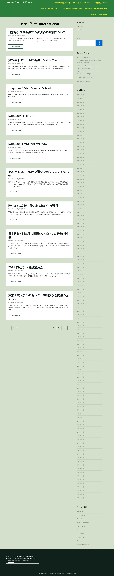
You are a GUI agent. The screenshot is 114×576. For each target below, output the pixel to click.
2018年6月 (80, 216)
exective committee (83, 522)
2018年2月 (80, 219)
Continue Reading (15, 46)
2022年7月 (80, 161)
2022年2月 (80, 164)
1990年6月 (80, 450)
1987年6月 (80, 461)
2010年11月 (81, 318)
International (81, 526)
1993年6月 (80, 439)
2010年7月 (80, 326)
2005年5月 (80, 380)
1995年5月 (80, 432)
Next (64, 327)
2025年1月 (80, 117)
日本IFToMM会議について (62, 3)
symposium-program (83, 544)
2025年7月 (80, 106)
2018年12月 (81, 208)
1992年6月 (80, 443)
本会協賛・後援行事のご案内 (49, 8)
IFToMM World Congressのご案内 (71, 8)
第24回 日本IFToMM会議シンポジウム (32, 60)
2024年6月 (80, 124)
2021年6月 (80, 172)
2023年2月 (80, 150)
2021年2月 (80, 179)
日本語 (82, 30)
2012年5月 (80, 300)
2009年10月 (81, 329)
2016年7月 (80, 241)
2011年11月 (81, 307)
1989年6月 (80, 454)
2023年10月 (81, 135)
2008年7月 (80, 347)
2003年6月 (80, 399)
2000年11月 (81, 413)
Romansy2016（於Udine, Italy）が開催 (33, 205)
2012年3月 (80, 304)
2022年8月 (80, 157)
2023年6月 (80, 139)
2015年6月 (80, 260)
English (82, 26)
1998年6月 (80, 421)
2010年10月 (81, 322)
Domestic (80, 519)
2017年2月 (80, 230)
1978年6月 (80, 494)
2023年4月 (80, 146)
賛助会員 (93, 14)
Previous (15, 327)
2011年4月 (80, 315)
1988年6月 (80, 457)
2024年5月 (80, 128)
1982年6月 (80, 479)
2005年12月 (81, 369)
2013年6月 (80, 289)
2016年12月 (81, 234)
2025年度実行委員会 (83, 81)
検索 (78, 38)
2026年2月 (80, 95)
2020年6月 (80, 186)
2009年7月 (80, 333)
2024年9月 (80, 120)
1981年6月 (80, 483)
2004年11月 (81, 384)
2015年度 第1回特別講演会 (25, 267)
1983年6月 (80, 476)
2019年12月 (81, 190)
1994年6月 (80, 435)
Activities (80, 511)
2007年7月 (80, 355)
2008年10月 (81, 340)
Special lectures (81, 537)
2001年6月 (80, 410)
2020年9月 (80, 183)
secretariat (11, 562)
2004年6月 (80, 388)
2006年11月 (81, 358)
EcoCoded (73, 573)
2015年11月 (81, 252)
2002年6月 (80, 406)
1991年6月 (80, 446)
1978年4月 (80, 498)
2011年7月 (80, 311)
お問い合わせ (103, 14)
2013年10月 (81, 285)
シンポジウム (88, 3)
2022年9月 (80, 153)
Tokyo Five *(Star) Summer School (29, 88)
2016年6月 (80, 245)
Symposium (80, 541)
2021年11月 (81, 168)
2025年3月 (80, 113)
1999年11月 (81, 417)
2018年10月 (81, 212)
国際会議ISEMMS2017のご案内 (28, 144)
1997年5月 (80, 424)
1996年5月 (80, 428)
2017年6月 (80, 223)
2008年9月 (80, 344)
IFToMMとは (77, 3)
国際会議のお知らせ (21, 116)
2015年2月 (80, 267)
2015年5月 (80, 263)
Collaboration (81, 515)
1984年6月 (80, 472)
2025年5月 (80, 109)
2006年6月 (80, 366)
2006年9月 (80, 362)
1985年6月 (80, 468)
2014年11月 (81, 271)
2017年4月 (80, 227)
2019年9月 (80, 197)
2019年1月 (80, 205)
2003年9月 (80, 395)
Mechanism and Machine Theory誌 (96, 8)
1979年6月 (80, 490)
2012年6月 (80, 296)
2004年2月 (80, 392)
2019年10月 (81, 194)
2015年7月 (80, 256)
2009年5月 (80, 337)
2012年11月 (81, 292)
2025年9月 (80, 102)
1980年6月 (80, 487)
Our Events (80, 533)
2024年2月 (80, 131)
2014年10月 (81, 274)
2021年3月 (80, 175)
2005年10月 (81, 373)
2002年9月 (80, 402)
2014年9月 (80, 278)
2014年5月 (80, 282)
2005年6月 (80, 377)
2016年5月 (80, 249)
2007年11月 (81, 351)
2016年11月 (81, 238)
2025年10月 (81, 98)
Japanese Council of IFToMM (19, 2)
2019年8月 (80, 201)
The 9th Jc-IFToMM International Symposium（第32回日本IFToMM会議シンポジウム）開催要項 (89, 60)
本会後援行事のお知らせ (84, 77)
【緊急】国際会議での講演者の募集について (37, 32)
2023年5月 (80, 142)
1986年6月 (80, 465)
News (78, 530)
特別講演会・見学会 (101, 3)
